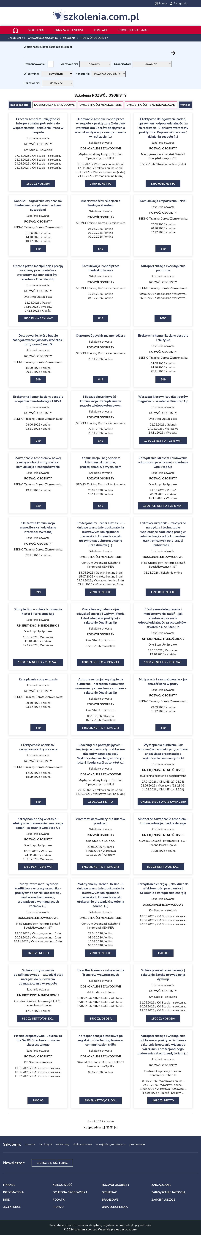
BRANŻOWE (110, 1200)
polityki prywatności (138, 1225)
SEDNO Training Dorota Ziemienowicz (38, 227)
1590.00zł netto (163, 592)
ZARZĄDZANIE (161, 1185)
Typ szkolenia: (68, 64)
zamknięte (45, 1144)
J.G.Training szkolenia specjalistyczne (163, 776)
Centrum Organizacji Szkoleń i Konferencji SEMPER (100, 565)
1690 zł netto (38, 953)
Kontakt (101, 30)
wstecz (185, 105)
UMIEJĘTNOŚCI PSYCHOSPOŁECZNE (151, 105)
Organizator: (122, 64)
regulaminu (110, 1225)
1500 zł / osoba (38, 184)
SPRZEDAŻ (109, 1192)
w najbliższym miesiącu (111, 1144)
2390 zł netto (100, 953)
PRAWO (58, 1207)
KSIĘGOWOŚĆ (62, 1185)
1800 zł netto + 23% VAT (100, 662)
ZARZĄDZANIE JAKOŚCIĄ (168, 1192)
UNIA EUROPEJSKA (115, 1207)
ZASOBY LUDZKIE (163, 1200)
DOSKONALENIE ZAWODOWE (54, 105)
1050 (163, 318)
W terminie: (31, 74)
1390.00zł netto (163, 184)
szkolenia (69, 37)
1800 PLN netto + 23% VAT (163, 506)
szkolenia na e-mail (133, 30)
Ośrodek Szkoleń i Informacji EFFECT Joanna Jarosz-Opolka (163, 843)
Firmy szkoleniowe (69, 30)
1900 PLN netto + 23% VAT (38, 662)
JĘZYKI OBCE (12, 1207)
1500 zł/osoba (101, 1018)
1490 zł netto (100, 184)
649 (38, 249)
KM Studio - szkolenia (38, 150)
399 (38, 592)
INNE (6, 1200)
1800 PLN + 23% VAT (38, 318)
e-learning (62, 1144)
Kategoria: (83, 74)
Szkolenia (36, 30)
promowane (137, 1144)
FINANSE (9, 1185)
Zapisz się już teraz (52, 1163)
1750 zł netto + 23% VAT (163, 441)
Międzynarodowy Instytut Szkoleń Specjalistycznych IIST (100, 156)
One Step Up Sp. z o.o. (38, 297)
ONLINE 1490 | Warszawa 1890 (163, 802)
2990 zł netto (100, 592)
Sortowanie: (32, 83)
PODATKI (59, 1200)
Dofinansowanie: (34, 64)
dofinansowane (82, 1144)
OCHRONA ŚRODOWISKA (70, 1192)
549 (100, 249)
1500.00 (163, 953)
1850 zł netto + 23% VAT (100, 728)
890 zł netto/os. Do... (163, 867)
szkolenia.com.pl (101, 17)
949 (38, 441)
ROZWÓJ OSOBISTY (94, 37)
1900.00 (38, 1100)
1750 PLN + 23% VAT (38, 867)
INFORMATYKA (13, 1192)
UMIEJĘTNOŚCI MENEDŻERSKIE (101, 105)
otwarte (30, 1144)
